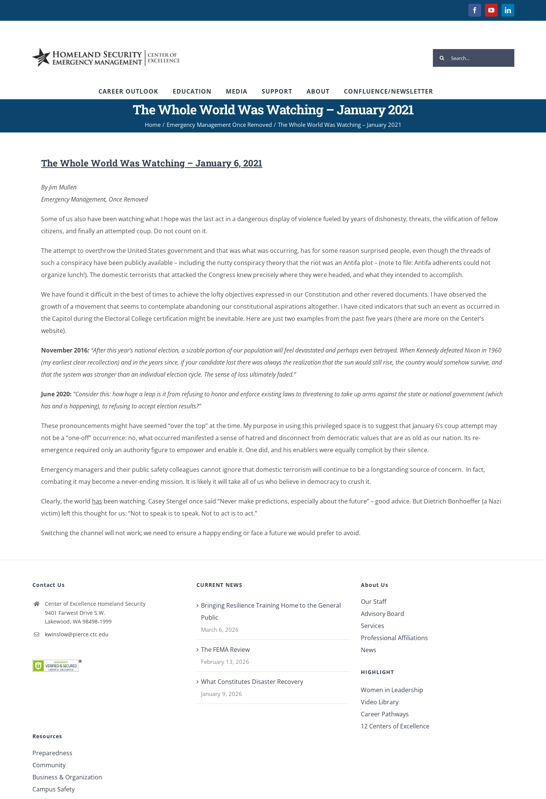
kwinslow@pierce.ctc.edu (77, 634)
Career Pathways (385, 714)
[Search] (442, 58)
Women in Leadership (392, 690)
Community (49, 765)
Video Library (380, 702)
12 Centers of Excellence (395, 726)
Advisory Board (382, 614)
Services (372, 626)
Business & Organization (67, 777)
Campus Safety (53, 789)
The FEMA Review (225, 649)
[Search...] (473, 58)
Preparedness (52, 753)
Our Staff (373, 601)
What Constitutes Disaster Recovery (252, 681)
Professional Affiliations (394, 638)
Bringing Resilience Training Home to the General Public (271, 611)
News (368, 650)
